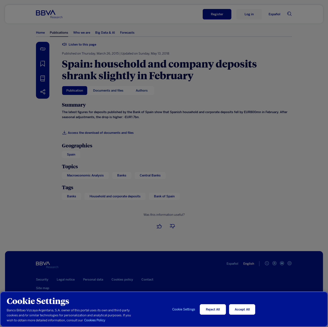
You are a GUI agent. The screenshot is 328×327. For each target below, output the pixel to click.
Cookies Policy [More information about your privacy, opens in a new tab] (94, 320)
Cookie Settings (183, 309)
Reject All (213, 309)
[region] (164, 309)
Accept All (242, 309)
